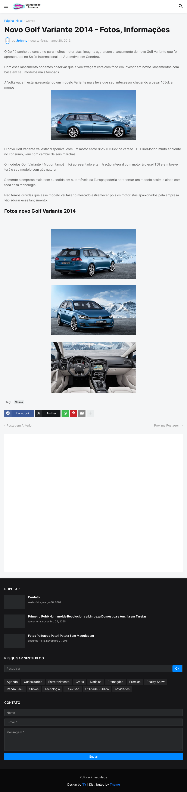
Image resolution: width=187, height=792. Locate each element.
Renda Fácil (15, 689)
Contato (34, 597)
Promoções (115, 681)
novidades (122, 689)
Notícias (95, 681)
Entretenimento (58, 681)
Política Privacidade (93, 777)
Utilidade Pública (97, 689)
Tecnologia (52, 689)
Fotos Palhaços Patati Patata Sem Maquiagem (61, 635)
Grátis (80, 681)
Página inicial (13, 20)
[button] (6, 6)
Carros (30, 20)
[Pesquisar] (88, 668)
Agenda (12, 681)
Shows (33, 689)
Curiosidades (33, 681)
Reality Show (156, 681)
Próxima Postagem (167, 425)
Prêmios (134, 681)
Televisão (72, 689)
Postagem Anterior (19, 425)
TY (84, 784)
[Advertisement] (41, 502)
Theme (115, 784)
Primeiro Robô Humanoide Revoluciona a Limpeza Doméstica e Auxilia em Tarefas (87, 616)
